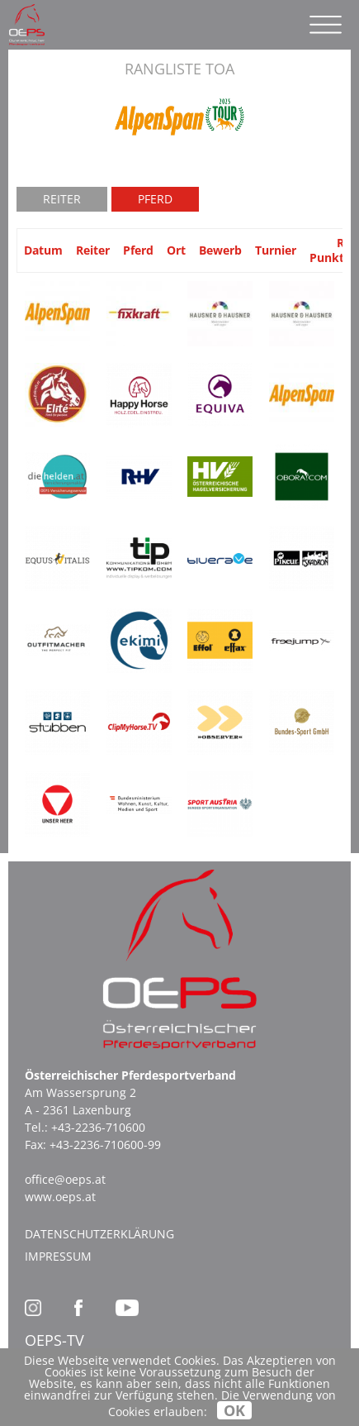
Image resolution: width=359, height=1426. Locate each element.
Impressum (58, 1256)
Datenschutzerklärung (99, 1234)
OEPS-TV (54, 1340)
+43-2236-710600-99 (105, 1144)
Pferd (155, 199)
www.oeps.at (60, 1196)
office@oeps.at (65, 1179)
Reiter (62, 199)
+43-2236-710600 (98, 1127)
